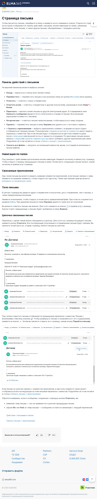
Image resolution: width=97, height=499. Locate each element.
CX (44, 458)
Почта (18, 11)
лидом (18, 139)
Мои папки (74, 97)
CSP (45, 454)
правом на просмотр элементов (64, 131)
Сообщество (18, 458)
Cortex (46, 462)
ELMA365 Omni (8, 11)
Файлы (13, 202)
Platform (47, 451)
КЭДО (72, 454)
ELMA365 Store (77, 458)
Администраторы (41, 139)
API (13, 451)
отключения (17, 136)
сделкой (28, 139)
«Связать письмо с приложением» (56, 141)
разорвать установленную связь (16, 181)
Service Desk (76, 451)
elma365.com (3, 479)
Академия (17, 462)
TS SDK (15, 454)
